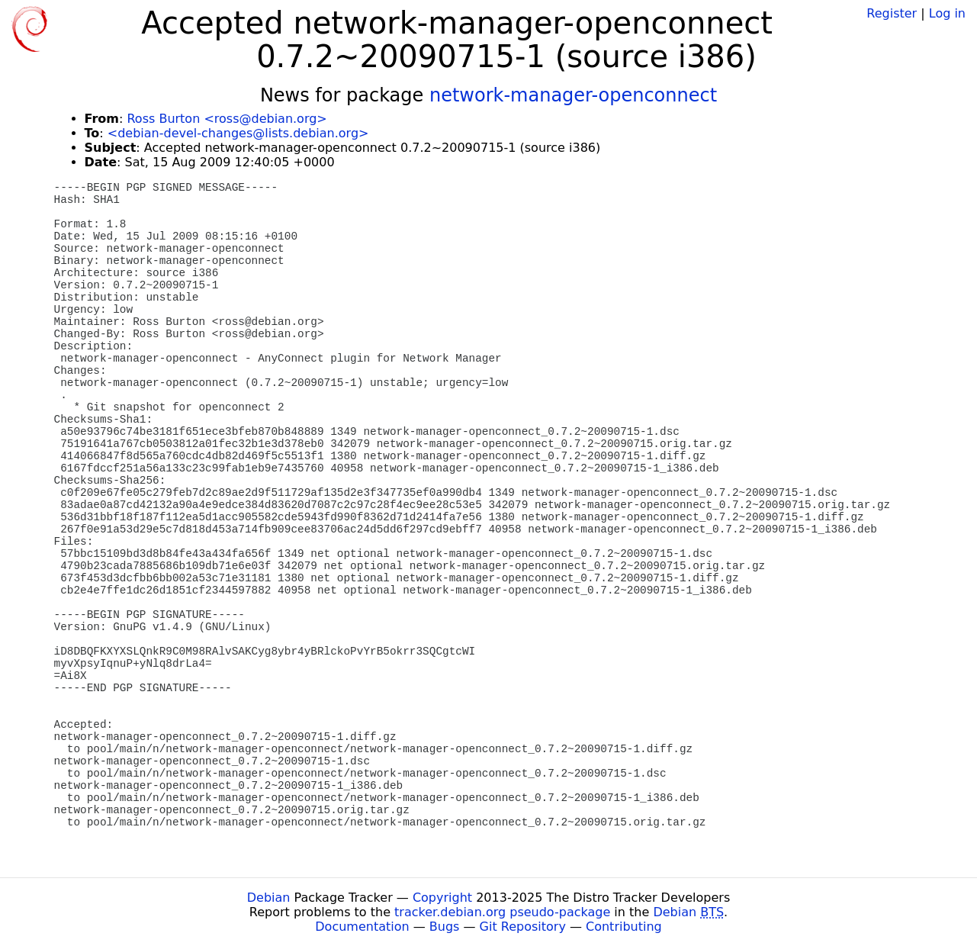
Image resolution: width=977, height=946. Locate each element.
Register (891, 13)
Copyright (442, 897)
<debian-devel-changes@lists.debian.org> (238, 133)
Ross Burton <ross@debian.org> (226, 118)
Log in (947, 13)
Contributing (624, 926)
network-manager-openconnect (573, 95)
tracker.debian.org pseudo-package (502, 912)
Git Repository (523, 926)
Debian (269, 897)
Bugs (444, 926)
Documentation (362, 926)
